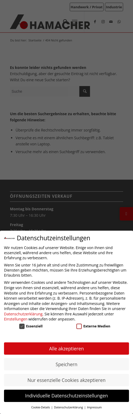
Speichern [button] (66, 364)
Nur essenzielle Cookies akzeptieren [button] (67, 380)
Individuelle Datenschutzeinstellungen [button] (66, 395)
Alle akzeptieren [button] (66, 348)
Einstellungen (16, 319)
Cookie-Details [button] (41, 407)
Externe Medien (93, 326)
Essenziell (31, 326)
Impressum (94, 407)
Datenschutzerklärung (23, 313)
